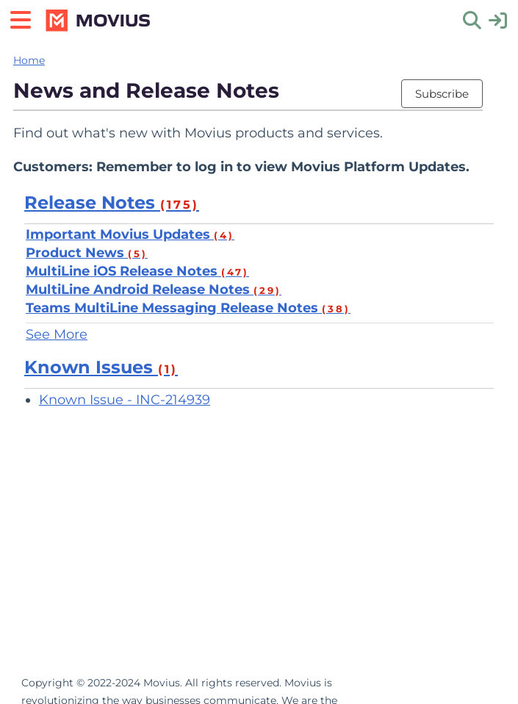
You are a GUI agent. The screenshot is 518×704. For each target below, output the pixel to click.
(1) (168, 369)
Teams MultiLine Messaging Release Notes (188, 308)
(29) (267, 290)
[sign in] (498, 19)
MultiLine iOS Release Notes (137, 271)
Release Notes (111, 202)
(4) (224, 235)
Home (29, 60)
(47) (235, 272)
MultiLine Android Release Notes (153, 289)
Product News (87, 253)
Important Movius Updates (130, 234)
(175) (179, 205)
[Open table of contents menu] (25, 18)
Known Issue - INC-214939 (124, 400)
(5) (138, 253)
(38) (336, 309)
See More (56, 334)
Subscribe (442, 94)
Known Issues (101, 367)
